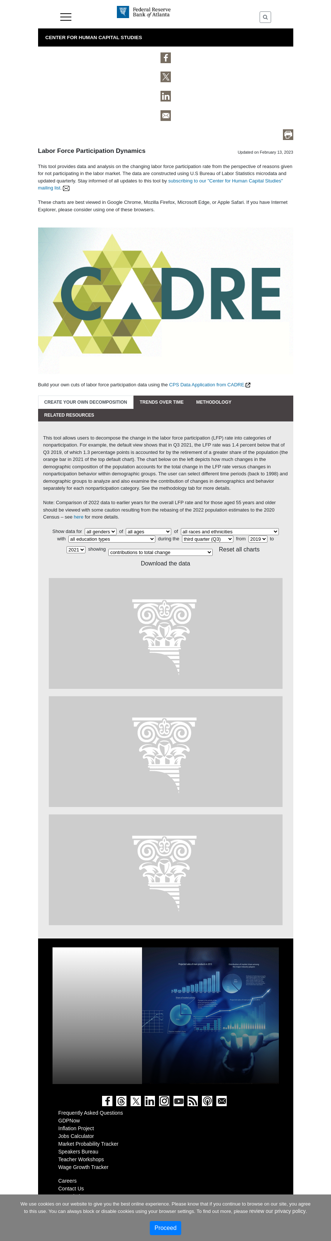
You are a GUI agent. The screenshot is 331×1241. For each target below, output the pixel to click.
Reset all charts (239, 549)
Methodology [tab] (213, 402)
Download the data (165, 563)
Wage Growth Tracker (83, 1167)
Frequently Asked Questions (90, 1113)
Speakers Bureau (78, 1152)
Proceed (166, 1228)
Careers (67, 1181)
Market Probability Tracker (88, 1144)
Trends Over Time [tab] (162, 402)
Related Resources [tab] (69, 415)
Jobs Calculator (76, 1136)
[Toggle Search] (265, 17)
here (79, 517)
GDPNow (69, 1121)
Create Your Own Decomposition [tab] (85, 402)
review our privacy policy (277, 1211)
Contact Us (71, 1189)
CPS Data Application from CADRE (206, 384)
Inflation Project (76, 1128)
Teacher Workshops (81, 1159)
